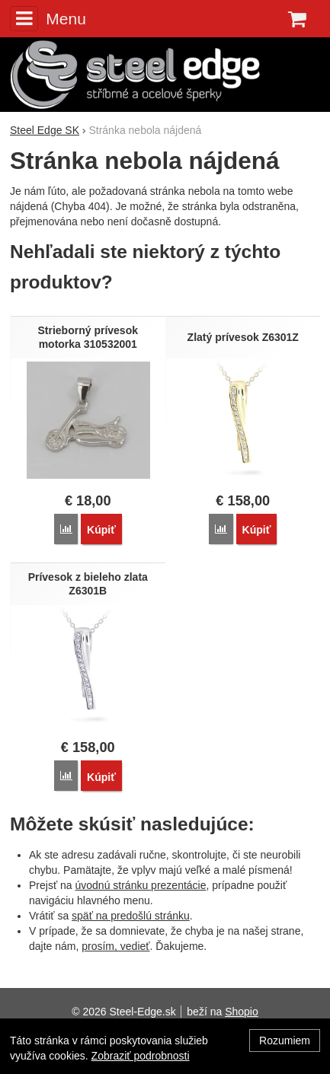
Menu (48, 18)
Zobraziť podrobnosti (140, 1056)
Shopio (241, 1011)
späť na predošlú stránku (131, 916)
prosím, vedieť (115, 946)
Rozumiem (284, 1040)
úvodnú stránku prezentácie (140, 885)
